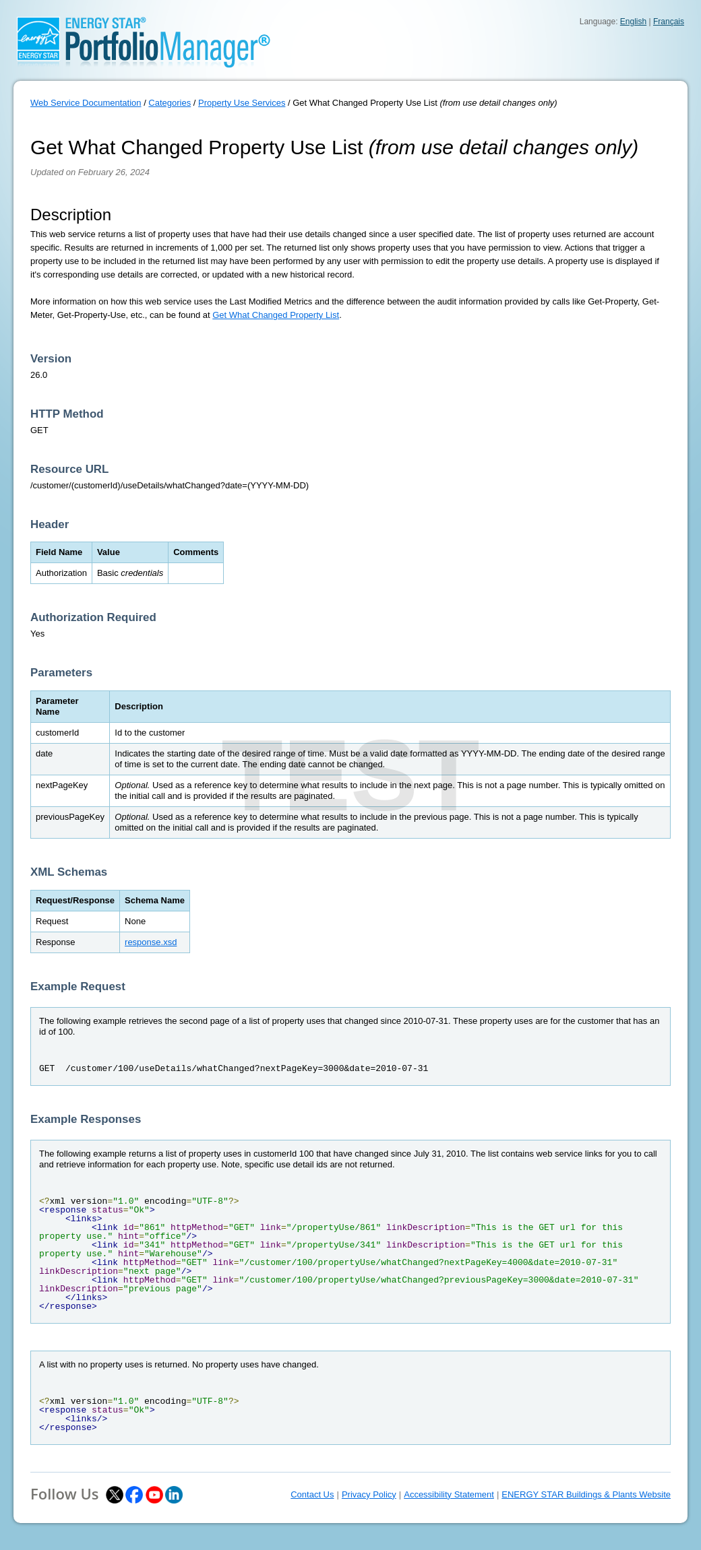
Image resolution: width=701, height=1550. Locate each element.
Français (668, 21)
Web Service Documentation (86, 103)
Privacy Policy (369, 1494)
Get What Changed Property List (275, 315)
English (633, 21)
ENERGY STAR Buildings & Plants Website (586, 1494)
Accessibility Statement (449, 1494)
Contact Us (312, 1494)
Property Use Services (241, 103)
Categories (169, 103)
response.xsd (151, 942)
